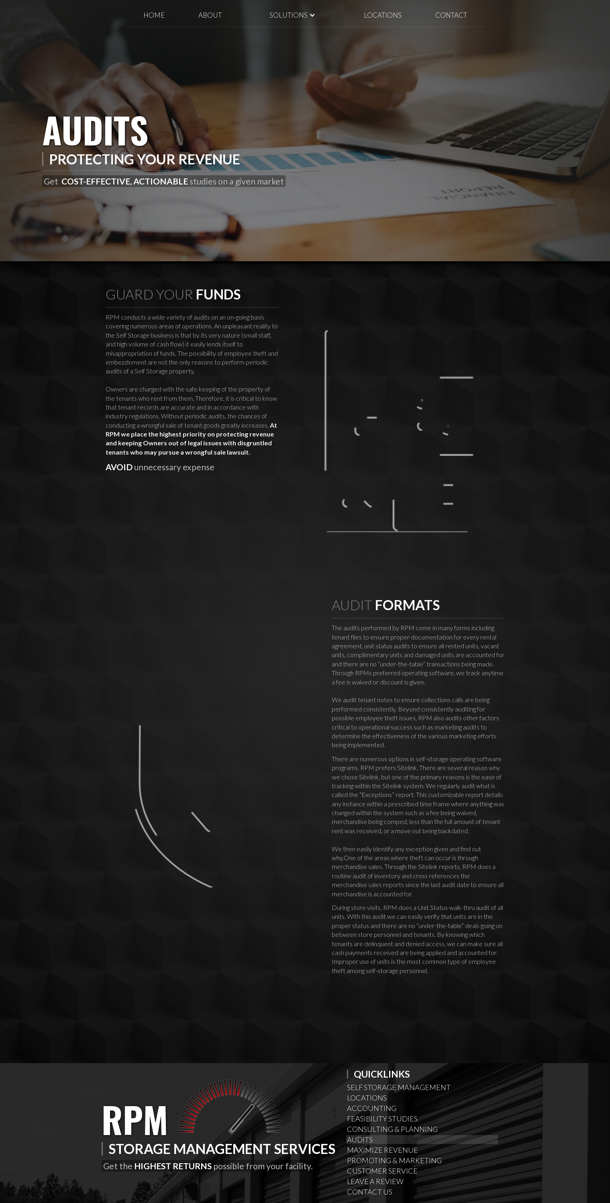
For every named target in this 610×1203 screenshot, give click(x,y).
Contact (451, 15)
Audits (360, 1139)
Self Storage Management (399, 1087)
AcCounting (371, 1108)
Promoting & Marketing (394, 1160)
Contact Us (369, 1191)
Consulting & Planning (392, 1129)
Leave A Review (375, 1181)
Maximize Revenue (382, 1150)
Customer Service (382, 1170)
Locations (367, 1097)
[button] (292, 15)
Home (154, 15)
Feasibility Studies (382, 1118)
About (210, 15)
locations (383, 15)
